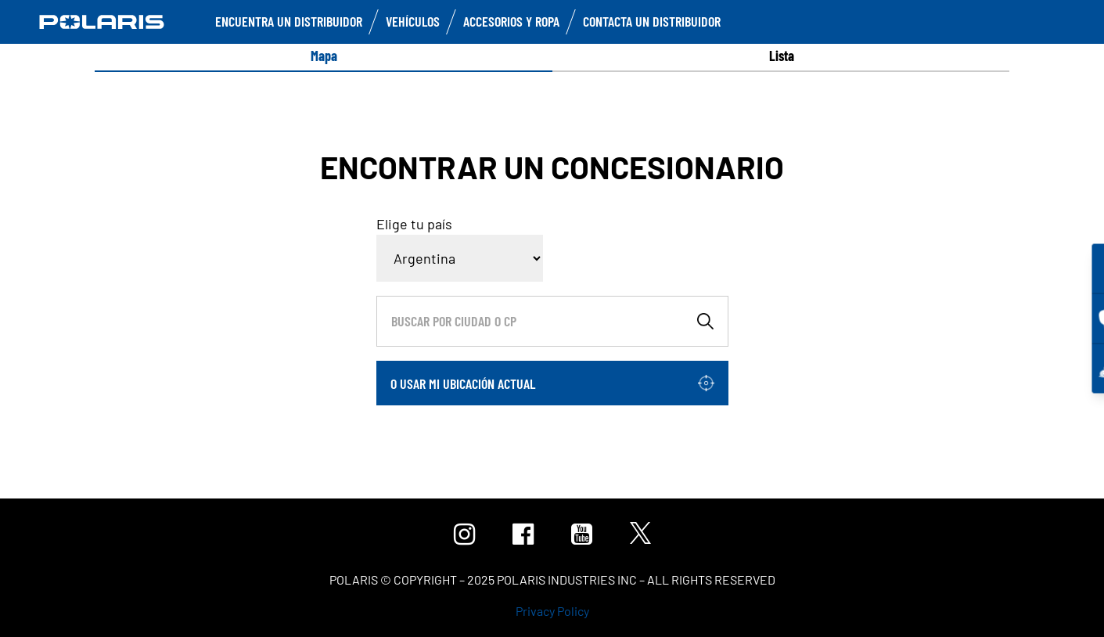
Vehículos (413, 21)
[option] (323, 55)
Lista (781, 55)
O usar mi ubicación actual (462, 383)
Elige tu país (414, 223)
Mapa (324, 55)
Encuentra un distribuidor (288, 21)
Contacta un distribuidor (652, 21)
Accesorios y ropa (511, 21)
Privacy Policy (552, 610)
